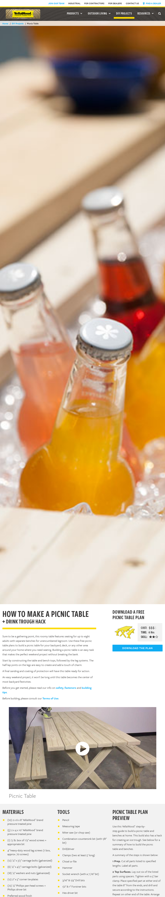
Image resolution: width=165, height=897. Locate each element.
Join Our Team (56, 3)
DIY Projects (124, 13)
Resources (145, 13)
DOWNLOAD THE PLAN (137, 648)
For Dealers (115, 3)
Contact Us (132, 3)
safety (59, 688)
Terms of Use (50, 698)
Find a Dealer (152, 3)
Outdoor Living (99, 13)
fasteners (70, 688)
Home (5, 23)
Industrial (74, 3)
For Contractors (94, 3)
